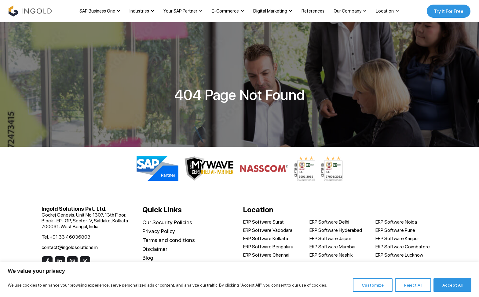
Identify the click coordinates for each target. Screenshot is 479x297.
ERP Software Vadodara (267, 230)
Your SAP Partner (179, 11)
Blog (147, 258)
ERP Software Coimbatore (402, 247)
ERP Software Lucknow (399, 255)
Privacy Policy (158, 231)
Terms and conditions (168, 240)
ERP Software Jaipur (330, 239)
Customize (373, 285)
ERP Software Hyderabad (335, 230)
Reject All (413, 285)
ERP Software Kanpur (397, 239)
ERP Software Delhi (329, 222)
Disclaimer (154, 249)
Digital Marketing (269, 11)
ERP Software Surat (263, 222)
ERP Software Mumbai (332, 247)
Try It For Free (447, 11)
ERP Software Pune (395, 230)
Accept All (452, 285)
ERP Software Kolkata (265, 239)
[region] (239, 279)
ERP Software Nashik (331, 255)
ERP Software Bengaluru (268, 247)
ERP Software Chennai (266, 255)
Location (384, 11)
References (312, 11)
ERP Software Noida (396, 222)
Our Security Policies (167, 222)
